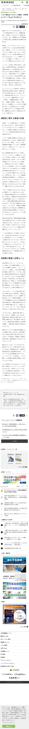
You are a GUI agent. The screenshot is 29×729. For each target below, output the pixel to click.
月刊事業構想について (6, 674)
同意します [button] (8, 726)
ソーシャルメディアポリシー (8, 704)
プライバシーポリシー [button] (8, 722)
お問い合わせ (4, 689)
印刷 (22, 26)
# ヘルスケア (5, 5)
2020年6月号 (25, 23)
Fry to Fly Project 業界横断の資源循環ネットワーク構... (14, 436)
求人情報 (3, 695)
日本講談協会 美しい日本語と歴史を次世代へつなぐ (14, 430)
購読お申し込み (4, 677)
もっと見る (14, 441)
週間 (22, 527)
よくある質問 (4, 686)
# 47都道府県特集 (15, 5)
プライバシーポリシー (6, 701)
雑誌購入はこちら (5, 683)
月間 (27, 527)
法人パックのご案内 (6, 680)
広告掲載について (5, 692)
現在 (18, 527)
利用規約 (3, 698)
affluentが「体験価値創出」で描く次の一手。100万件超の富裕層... (14, 425)
